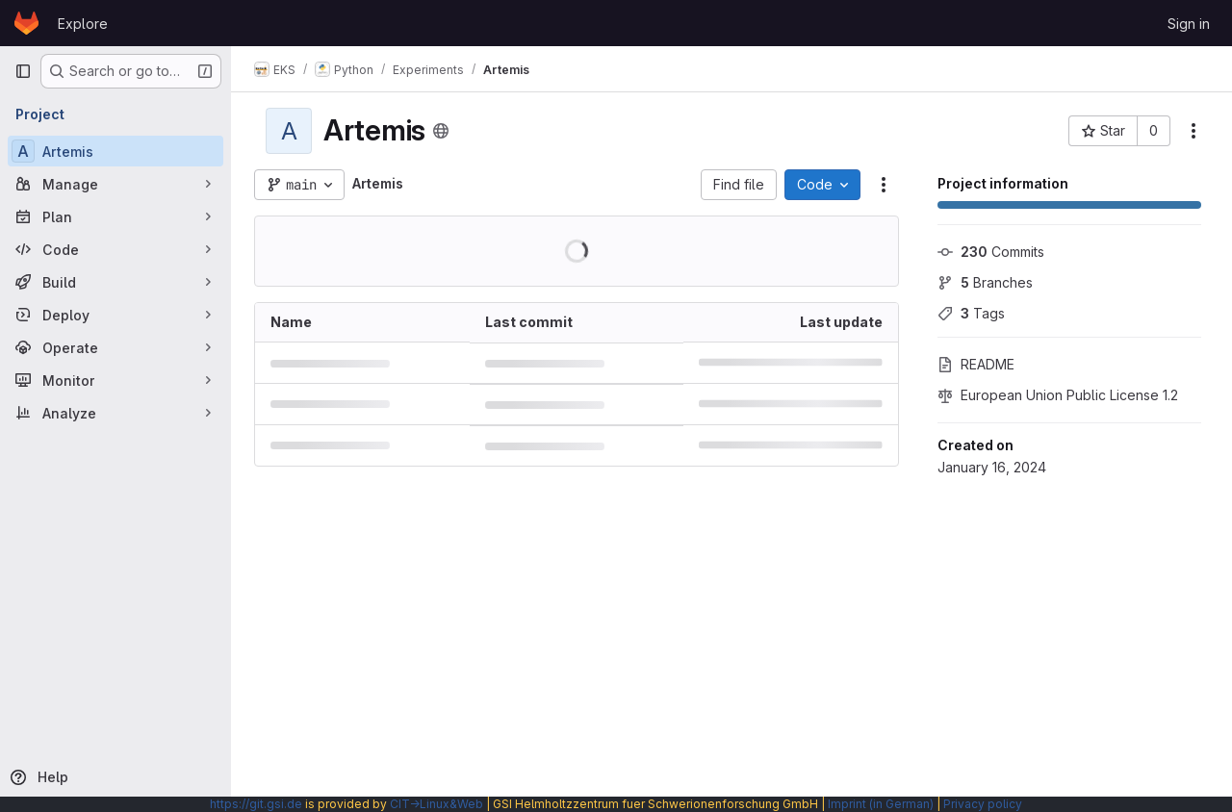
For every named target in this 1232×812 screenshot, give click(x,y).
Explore (83, 23)
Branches (985, 282)
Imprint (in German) (881, 804)
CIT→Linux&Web (436, 804)
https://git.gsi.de (256, 804)
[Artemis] (115, 151)
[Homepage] (26, 23)
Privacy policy (982, 804)
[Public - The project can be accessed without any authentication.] (441, 131)
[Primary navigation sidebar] (23, 71)
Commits (990, 251)
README (975, 364)
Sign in (1189, 23)
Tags (971, 313)
